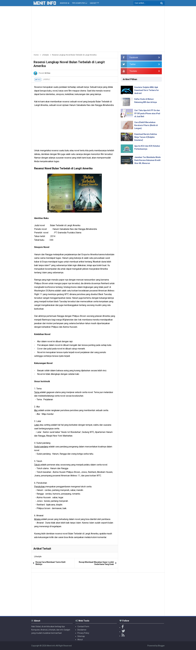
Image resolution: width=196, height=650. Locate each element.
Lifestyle (46, 79)
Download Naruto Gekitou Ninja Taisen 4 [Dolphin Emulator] (146, 137)
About (80, 639)
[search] (149, 3)
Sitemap (81, 636)
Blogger (161, 646)
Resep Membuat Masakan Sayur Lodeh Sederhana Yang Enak (96, 563)
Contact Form (83, 626)
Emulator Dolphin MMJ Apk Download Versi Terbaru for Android (146, 90)
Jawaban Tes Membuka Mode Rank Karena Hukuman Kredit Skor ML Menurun (147, 161)
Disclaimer (81, 630)
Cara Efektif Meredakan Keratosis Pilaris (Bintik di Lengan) (146, 125)
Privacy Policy (83, 633)
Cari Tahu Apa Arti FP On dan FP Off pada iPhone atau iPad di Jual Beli (147, 113)
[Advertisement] (98, 30)
